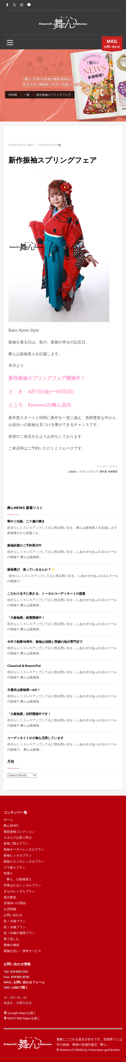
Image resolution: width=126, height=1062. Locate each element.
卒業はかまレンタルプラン (22, 885)
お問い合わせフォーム (29, 982)
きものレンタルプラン (19, 891)
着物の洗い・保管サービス (22, 951)
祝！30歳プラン (15, 927)
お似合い (73, 471)
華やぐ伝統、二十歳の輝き (26, 521)
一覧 (58, 145)
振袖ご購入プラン (16, 843)
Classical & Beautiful (24, 665)
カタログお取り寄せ (18, 837)
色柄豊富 (113, 471)
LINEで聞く (20, 987)
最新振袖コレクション (19, 831)
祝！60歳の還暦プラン (19, 933)
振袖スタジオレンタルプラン (24, 861)
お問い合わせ (112, 45)
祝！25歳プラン (15, 921)
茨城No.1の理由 (15, 903)
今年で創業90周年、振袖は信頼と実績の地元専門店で (44, 641)
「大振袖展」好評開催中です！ (29, 714)
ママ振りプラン (14, 867)
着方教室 (10, 897)
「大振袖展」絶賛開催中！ (26, 617)
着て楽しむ (11, 939)
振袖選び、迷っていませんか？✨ (31, 569)
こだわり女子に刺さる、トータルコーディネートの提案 (46, 593)
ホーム (8, 819)
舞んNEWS (11, 825)
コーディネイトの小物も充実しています (35, 738)
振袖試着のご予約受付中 (24, 545)
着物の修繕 (11, 945)
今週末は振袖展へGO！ (23, 690)
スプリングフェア (88, 471)
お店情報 (10, 909)
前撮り (8, 873)
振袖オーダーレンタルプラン (24, 849)
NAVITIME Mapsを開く (22, 1018)
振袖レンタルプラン (18, 855)
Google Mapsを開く (20, 1013)
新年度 (103, 471)
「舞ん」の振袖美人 (18, 879)
